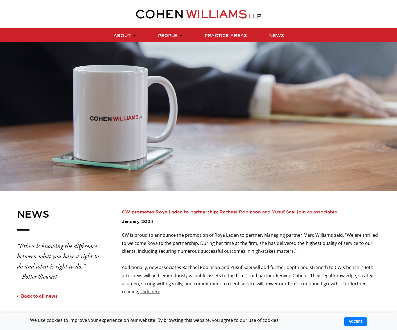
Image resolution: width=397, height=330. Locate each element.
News (276, 35)
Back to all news (37, 296)
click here (150, 291)
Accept (355, 322)
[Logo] (198, 14)
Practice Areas (226, 35)
